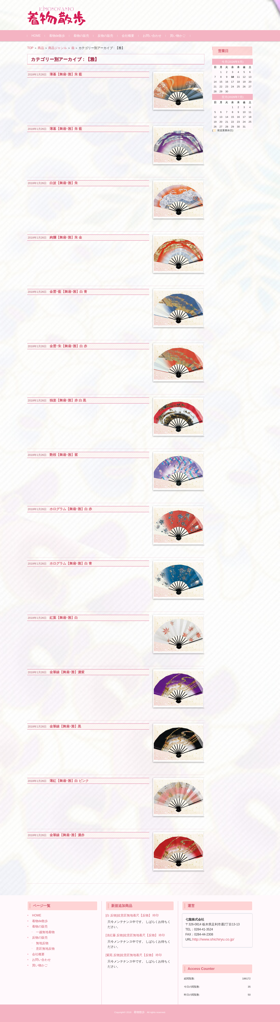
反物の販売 (105, 35)
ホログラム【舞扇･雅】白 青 (71, 563)
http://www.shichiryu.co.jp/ (213, 939)
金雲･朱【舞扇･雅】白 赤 (68, 346)
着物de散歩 (57, 35)
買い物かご (178, 35)
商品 (41, 48)
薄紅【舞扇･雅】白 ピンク (69, 781)
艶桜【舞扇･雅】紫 (64, 455)
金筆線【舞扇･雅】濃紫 (67, 672)
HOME (36, 35)
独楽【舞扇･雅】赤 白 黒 (68, 400)
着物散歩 (139, 1012)
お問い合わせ (152, 35)
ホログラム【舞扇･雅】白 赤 (71, 509)
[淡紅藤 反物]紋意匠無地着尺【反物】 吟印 (135, 935)
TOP (30, 48)
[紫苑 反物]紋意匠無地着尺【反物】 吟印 (134, 955)
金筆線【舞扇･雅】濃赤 (67, 835)
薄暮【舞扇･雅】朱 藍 (66, 74)
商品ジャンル (57, 48)
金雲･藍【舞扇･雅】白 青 (68, 292)
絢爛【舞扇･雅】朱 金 (66, 237)
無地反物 (42, 943)
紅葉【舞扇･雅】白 (64, 618)
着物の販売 (81, 35)
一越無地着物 (45, 932)
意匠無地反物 (45, 948)
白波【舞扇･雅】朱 (64, 183)
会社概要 (128, 35)
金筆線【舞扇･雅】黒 (65, 726)
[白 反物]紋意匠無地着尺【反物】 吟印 (132, 915)
